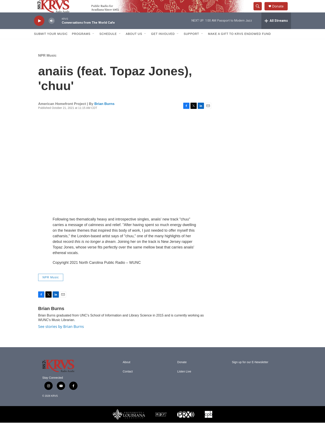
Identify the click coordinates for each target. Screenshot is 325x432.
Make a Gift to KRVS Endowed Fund (239, 43)
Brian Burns (104, 113)
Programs (81, 43)
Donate (280, 11)
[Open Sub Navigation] (93, 43)
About (126, 371)
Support (191, 43)
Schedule (108, 43)
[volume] (51, 30)
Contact (128, 380)
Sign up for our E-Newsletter (250, 371)
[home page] (50, 11)
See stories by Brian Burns (61, 335)
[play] (39, 30)
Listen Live (184, 380)
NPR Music (47, 65)
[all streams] (276, 30)
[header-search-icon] (259, 11)
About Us (134, 43)
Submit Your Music (51, 43)
